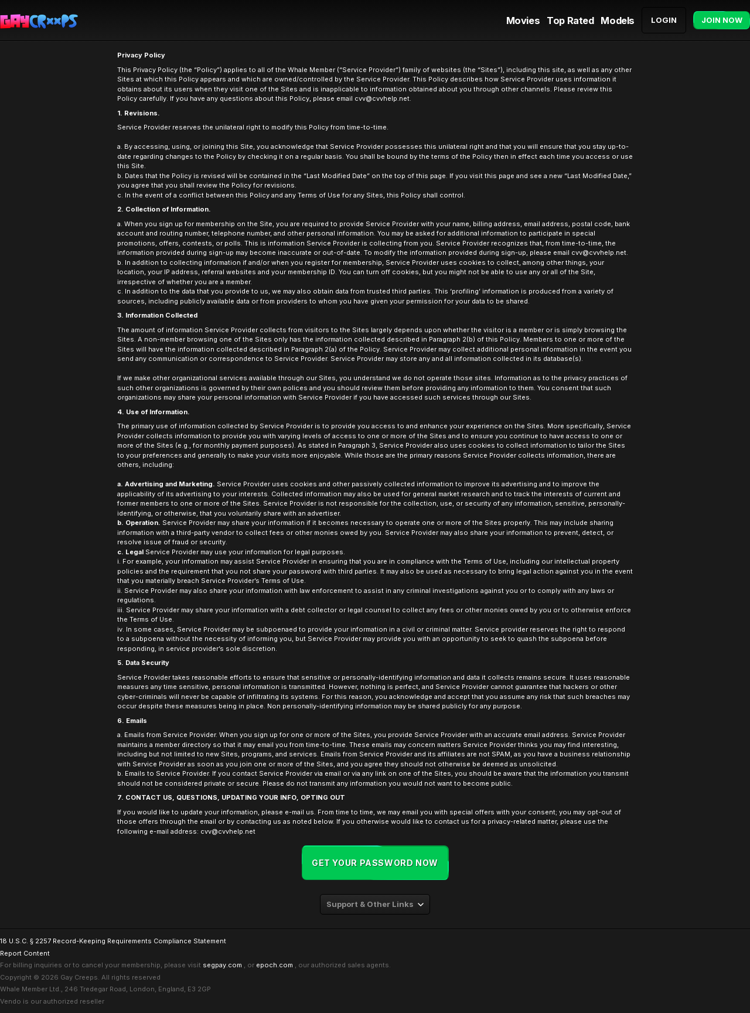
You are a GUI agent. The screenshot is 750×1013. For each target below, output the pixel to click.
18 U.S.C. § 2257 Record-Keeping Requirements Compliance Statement (113, 941)
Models (618, 20)
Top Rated (570, 20)
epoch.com (274, 965)
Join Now (721, 20)
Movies (523, 20)
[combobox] (375, 904)
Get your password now (375, 863)
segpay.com (222, 965)
